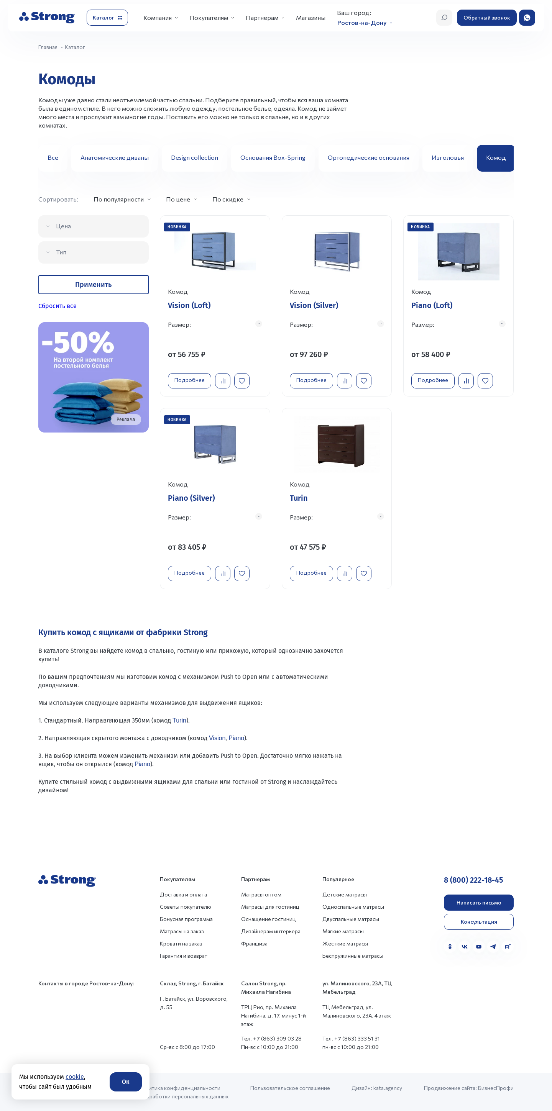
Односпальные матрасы (353, 906)
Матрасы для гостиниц (270, 906)
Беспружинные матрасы (352, 955)
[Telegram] (493, 946)
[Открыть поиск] (444, 18)
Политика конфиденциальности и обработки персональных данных (183, 1091)
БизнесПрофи (496, 1087)
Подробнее (189, 380)
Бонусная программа (186, 918)
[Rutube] (507, 946)
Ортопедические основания (368, 157)
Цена (63, 225)
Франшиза (254, 943)
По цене (178, 199)
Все (53, 157)
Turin (179, 720)
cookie (75, 1076)
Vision (217, 737)
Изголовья (448, 157)
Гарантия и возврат (183, 955)
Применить (93, 284)
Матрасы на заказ (182, 930)
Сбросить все (57, 306)
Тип (61, 252)
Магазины (310, 17)
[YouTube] (479, 946)
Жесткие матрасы (345, 943)
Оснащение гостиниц (268, 918)
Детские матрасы (344, 894)
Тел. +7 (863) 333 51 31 (351, 1038)
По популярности (119, 199)
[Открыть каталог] (107, 18)
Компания (157, 17)
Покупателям (208, 17)
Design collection (194, 157)
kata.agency (387, 1087)
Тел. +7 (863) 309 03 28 (271, 1038)
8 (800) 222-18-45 (473, 879)
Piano (236, 737)
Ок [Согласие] (126, 1081)
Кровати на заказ (181, 943)
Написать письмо (479, 902)
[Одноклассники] (450, 946)
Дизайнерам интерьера (271, 930)
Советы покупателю (185, 906)
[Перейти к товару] (215, 306)
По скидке (227, 199)
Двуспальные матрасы (350, 918)
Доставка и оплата (183, 894)
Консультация (479, 921)
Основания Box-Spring (273, 157)
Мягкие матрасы (343, 930)
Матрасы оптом (261, 894)
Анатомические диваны (114, 157)
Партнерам (262, 17)
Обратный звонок (486, 17)
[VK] (464, 946)
